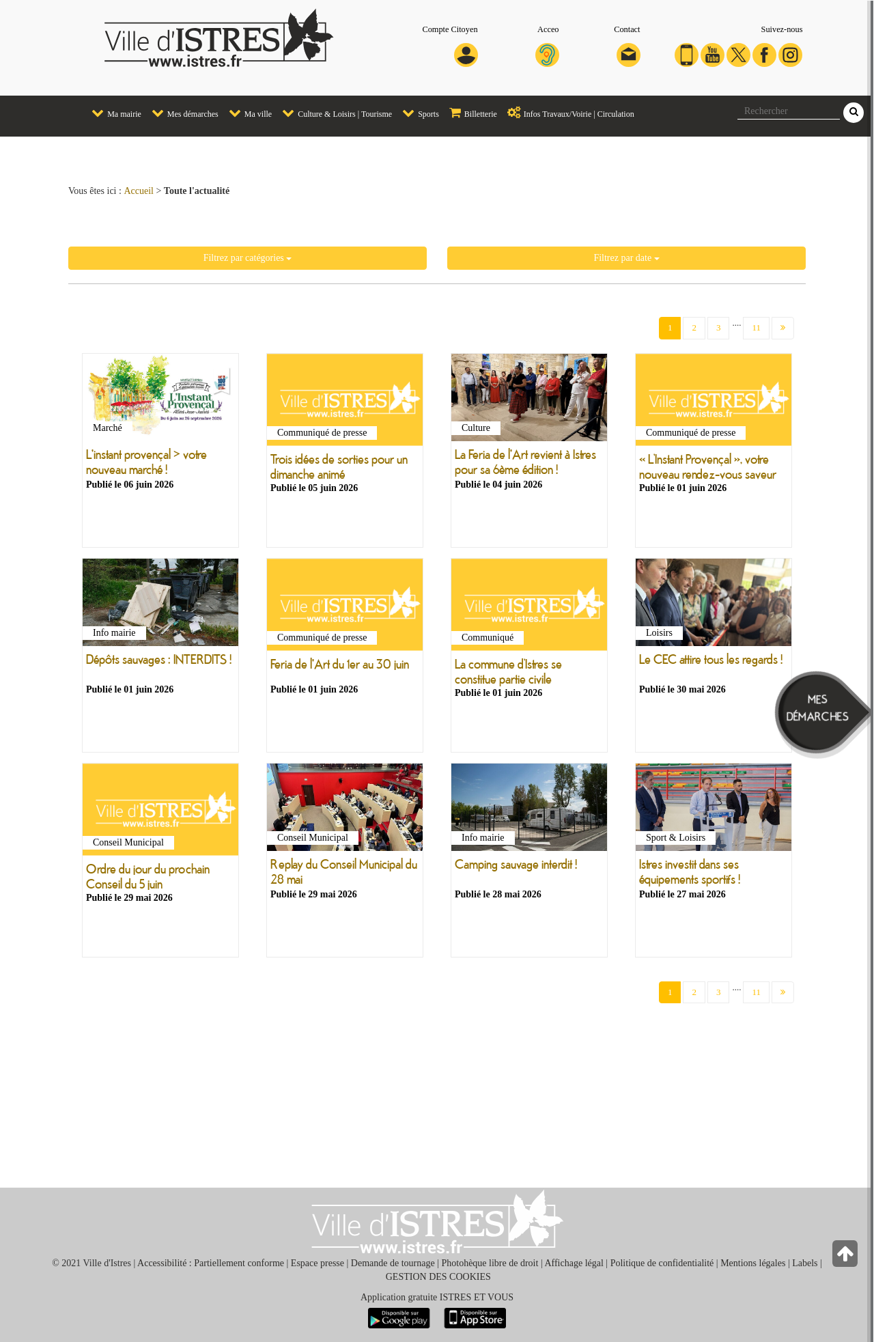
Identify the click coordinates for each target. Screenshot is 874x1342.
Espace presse (317, 1263)
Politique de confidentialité (662, 1263)
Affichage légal (573, 1263)
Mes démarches (181, 113)
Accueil (139, 191)
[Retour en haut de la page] (846, 1257)
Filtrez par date (626, 258)
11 (756, 327)
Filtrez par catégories (247, 258)
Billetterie (469, 113)
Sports (417, 113)
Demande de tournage (393, 1263)
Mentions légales (752, 1263)
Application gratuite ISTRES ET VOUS (437, 1297)
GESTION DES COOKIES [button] (438, 1277)
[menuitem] (111, 114)
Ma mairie (113, 113)
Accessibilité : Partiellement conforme (210, 1263)
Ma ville (247, 113)
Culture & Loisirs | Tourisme (333, 113)
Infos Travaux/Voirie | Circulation (567, 113)
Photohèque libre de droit (489, 1263)
